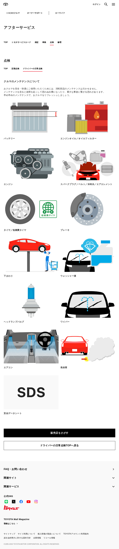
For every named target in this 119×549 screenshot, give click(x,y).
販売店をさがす (59, 433)
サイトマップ (9, 534)
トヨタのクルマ (13, 13)
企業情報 (37, 538)
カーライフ (60, 13)
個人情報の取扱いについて (49, 534)
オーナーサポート (35, 13)
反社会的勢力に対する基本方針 (17, 538)
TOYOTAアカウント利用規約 (76, 534)
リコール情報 (49, 538)
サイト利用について (26, 534)
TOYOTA (5, 4)
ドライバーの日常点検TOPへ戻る (59, 445)
